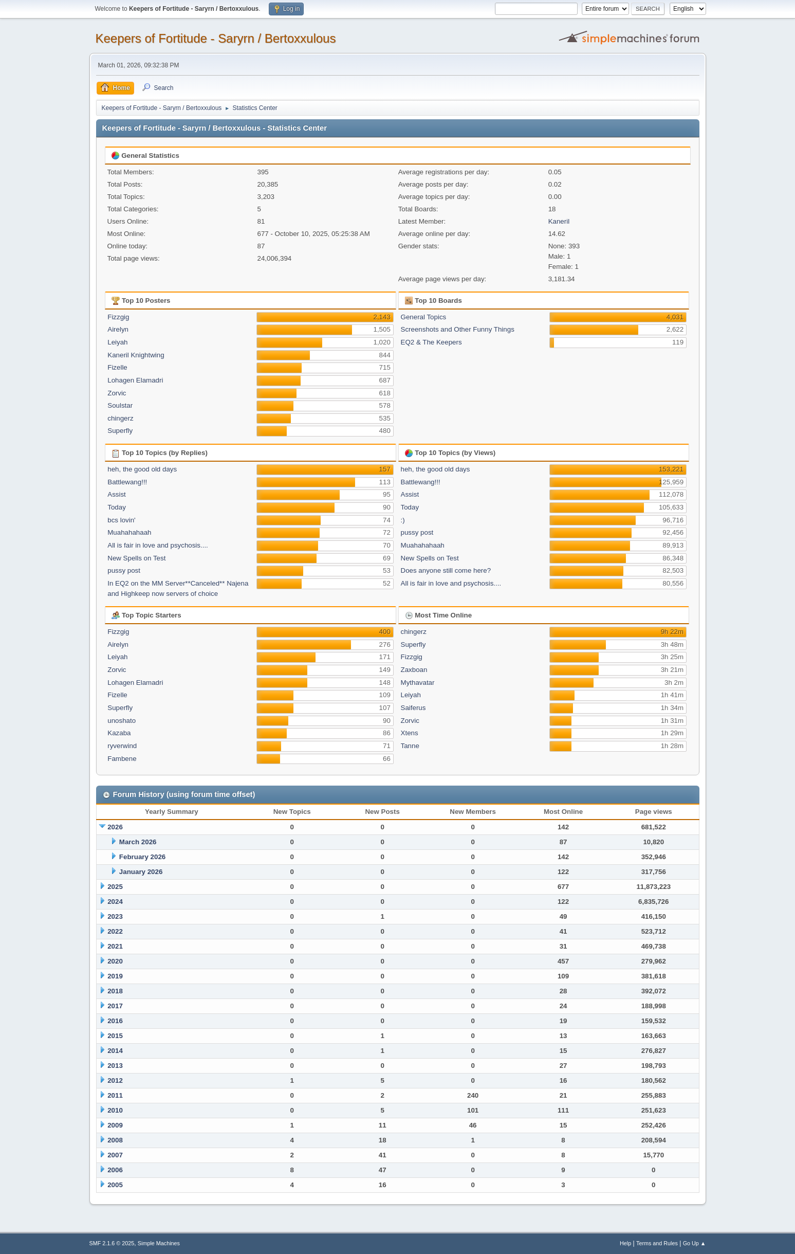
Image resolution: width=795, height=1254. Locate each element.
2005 (115, 1185)
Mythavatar (418, 682)
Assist (116, 494)
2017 (115, 1006)
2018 (115, 991)
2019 (115, 976)
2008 (115, 1140)
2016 (115, 1021)
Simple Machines (159, 1243)
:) (403, 520)
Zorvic (116, 393)
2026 (115, 827)
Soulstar (120, 405)
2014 (115, 1051)
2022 (115, 931)
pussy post (123, 570)
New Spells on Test (136, 558)
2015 (115, 1036)
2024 (115, 901)
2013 (115, 1065)
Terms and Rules (657, 1243)
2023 (115, 916)
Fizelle (117, 367)
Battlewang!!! (127, 482)
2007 (115, 1155)
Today (116, 507)
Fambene (121, 758)
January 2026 (140, 872)
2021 (115, 946)
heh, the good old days (142, 469)
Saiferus (413, 708)
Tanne (410, 746)
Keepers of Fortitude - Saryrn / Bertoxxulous (216, 38)
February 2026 (142, 857)
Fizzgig (118, 317)
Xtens (409, 733)
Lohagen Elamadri (135, 380)
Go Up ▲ (694, 1243)
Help (625, 1243)
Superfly (120, 430)
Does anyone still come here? (446, 570)
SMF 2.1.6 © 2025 (112, 1243)
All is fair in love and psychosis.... (157, 545)
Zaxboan (414, 670)
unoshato (121, 720)
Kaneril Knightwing (135, 355)
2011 (115, 1095)
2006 (115, 1170)
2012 (115, 1080)
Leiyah (117, 342)
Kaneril (559, 221)
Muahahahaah (129, 532)
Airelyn (117, 329)
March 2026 (138, 842)
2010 (115, 1110)
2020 (115, 961)
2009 (115, 1125)
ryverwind (122, 746)
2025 (115, 886)
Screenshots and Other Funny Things (457, 329)
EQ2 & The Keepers (431, 342)
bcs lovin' (121, 520)
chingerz (120, 418)
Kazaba (119, 733)
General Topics (424, 317)
